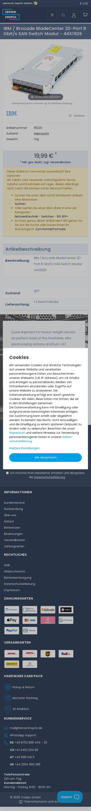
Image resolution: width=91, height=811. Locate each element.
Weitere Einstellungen (24, 448)
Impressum (17, 433)
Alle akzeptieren (46, 457)
